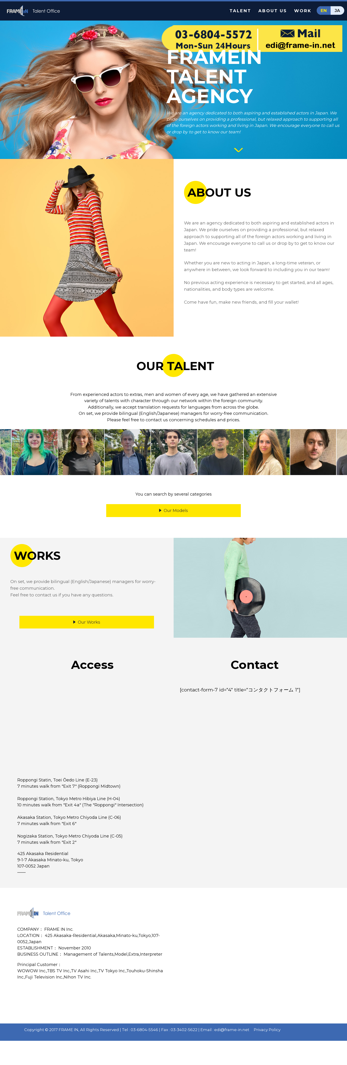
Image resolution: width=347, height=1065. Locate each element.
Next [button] (341, 460)
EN (323, 10)
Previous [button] (6, 460)
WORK (302, 10)
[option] (35, 460)
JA (337, 10)
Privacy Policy (268, 1052)
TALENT (240, 10)
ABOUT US (272, 10)
